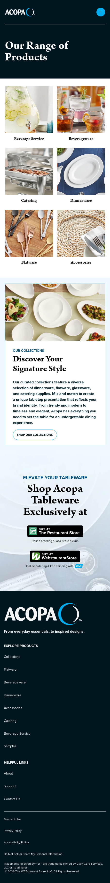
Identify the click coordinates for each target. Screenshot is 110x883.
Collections (12, 656)
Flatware (10, 669)
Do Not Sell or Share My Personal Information (33, 854)
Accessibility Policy (16, 842)
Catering (10, 720)
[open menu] (100, 12)
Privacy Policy (13, 831)
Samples (10, 746)
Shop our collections (35, 435)
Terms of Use (12, 819)
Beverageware (15, 682)
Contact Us (12, 799)
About (8, 773)
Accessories (13, 708)
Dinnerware (12, 695)
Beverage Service (17, 733)
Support (10, 786)
